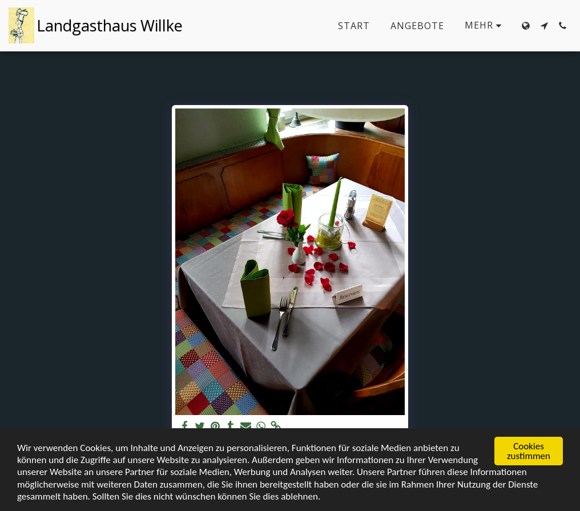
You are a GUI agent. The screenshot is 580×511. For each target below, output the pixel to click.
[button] (544, 25)
